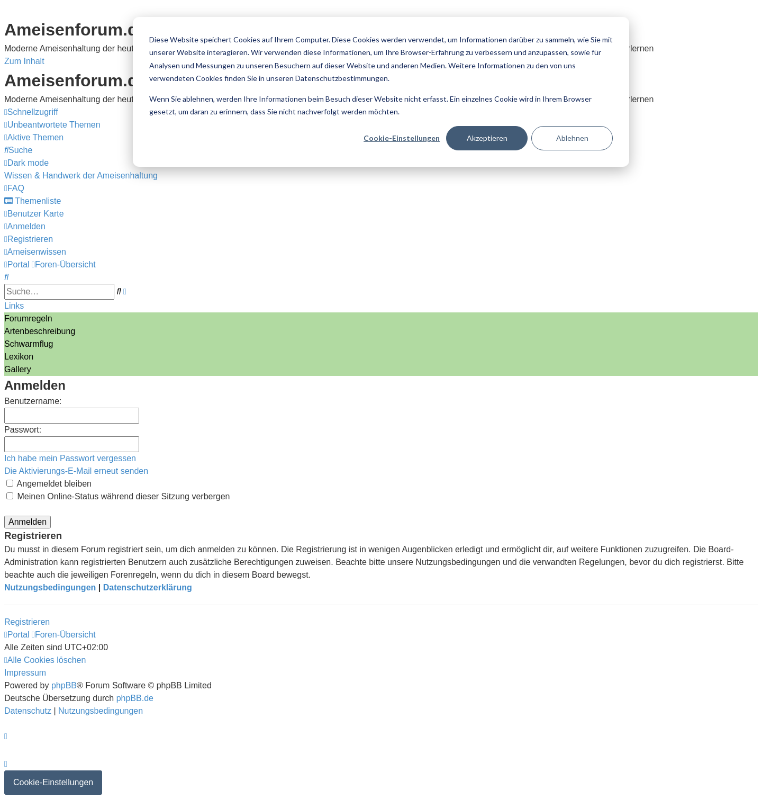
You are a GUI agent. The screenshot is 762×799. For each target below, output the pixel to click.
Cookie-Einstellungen (402, 137)
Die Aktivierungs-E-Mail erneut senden (76, 470)
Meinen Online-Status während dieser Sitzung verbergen (118, 496)
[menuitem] (52, 124)
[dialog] (381, 92)
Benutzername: (33, 401)
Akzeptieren (487, 137)
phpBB (64, 685)
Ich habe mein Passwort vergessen (70, 458)
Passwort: (22, 429)
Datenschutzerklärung (147, 587)
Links (14, 305)
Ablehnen (572, 137)
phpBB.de (134, 698)
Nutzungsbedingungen (50, 587)
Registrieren (27, 621)
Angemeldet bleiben (49, 483)
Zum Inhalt (24, 61)
